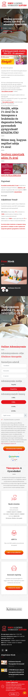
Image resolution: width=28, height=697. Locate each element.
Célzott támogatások (7, 67)
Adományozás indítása (14, 449)
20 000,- (13, 411)
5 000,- (14, 402)
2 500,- (14, 397)
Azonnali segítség (14, 575)
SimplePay (13, 389)
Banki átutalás (14, 504)
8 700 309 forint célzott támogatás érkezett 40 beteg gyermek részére (16, 672)
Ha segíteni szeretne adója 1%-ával (9, 185)
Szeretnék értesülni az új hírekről (10, 419)
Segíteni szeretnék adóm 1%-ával (12, 156)
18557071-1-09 (21, 187)
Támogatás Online (14, 588)
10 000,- (13, 406)
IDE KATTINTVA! (18, 192)
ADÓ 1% (14, 539)
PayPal (13, 384)
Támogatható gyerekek (7, 91)
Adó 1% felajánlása (14, 552)
